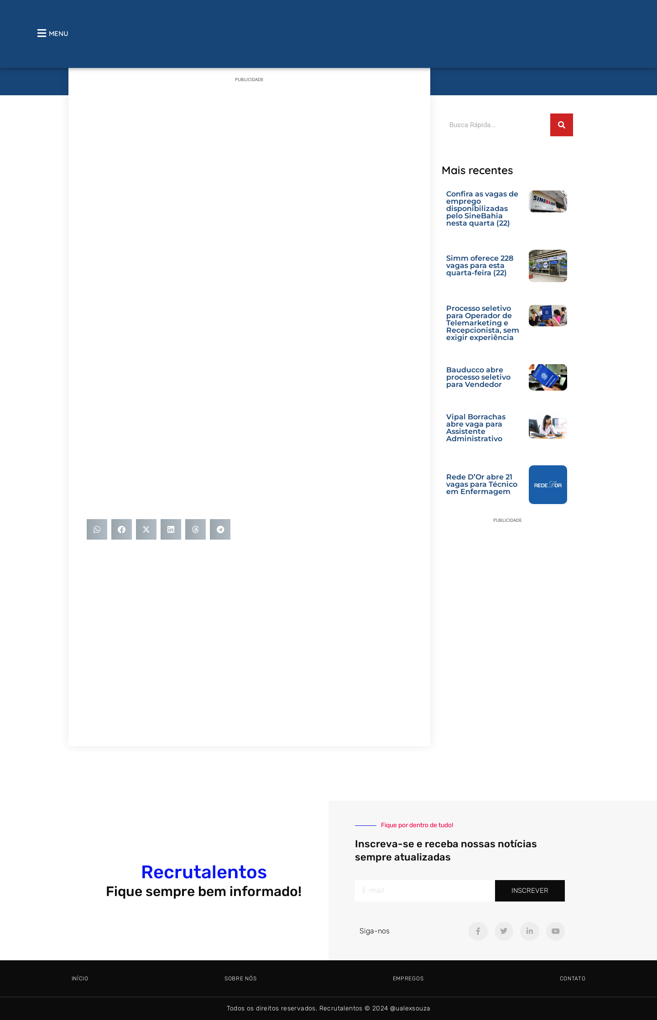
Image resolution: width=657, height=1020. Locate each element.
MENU (58, 33)
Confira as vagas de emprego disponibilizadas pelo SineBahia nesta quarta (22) (482, 208)
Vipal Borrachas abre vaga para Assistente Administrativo (476, 427)
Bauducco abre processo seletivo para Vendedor (478, 377)
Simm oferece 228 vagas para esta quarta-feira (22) (479, 265)
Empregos (408, 978)
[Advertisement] (249, 154)
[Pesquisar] (561, 124)
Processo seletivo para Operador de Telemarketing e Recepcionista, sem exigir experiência (482, 323)
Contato (573, 978)
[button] (97, 529)
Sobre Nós (240, 978)
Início (80, 978)
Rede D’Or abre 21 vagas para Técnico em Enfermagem (481, 484)
